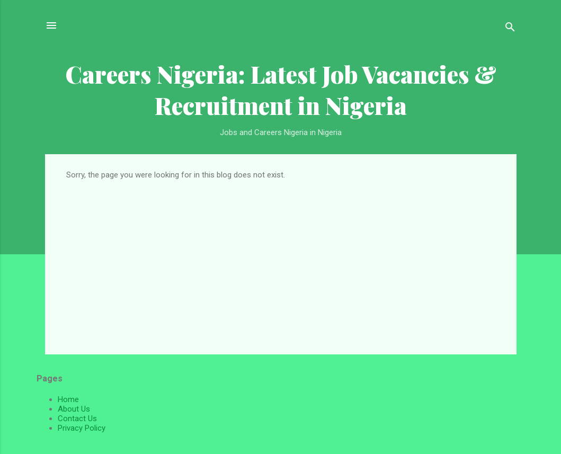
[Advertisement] (280, 259)
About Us (74, 409)
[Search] (510, 29)
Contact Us (77, 418)
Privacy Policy (81, 428)
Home (68, 399)
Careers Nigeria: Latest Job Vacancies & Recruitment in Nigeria (280, 89)
